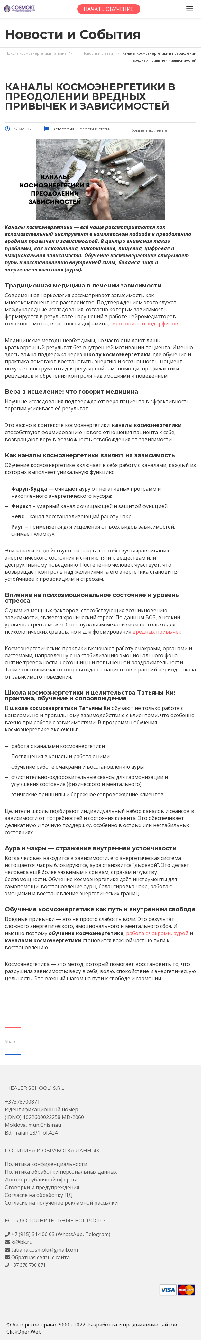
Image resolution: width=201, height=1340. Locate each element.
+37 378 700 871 (28, 1265)
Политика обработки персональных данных (61, 1171)
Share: (11, 1041)
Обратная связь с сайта (40, 1257)
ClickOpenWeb (23, 1331)
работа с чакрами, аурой (157, 933)
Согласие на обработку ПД (38, 1195)
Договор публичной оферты (41, 1179)
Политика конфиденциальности (46, 1164)
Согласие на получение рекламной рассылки (61, 1202)
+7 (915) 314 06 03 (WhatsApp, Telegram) (60, 1234)
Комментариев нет (145, 130)
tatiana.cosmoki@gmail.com (44, 1249)
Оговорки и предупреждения (42, 1187)
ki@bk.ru (21, 1241)
